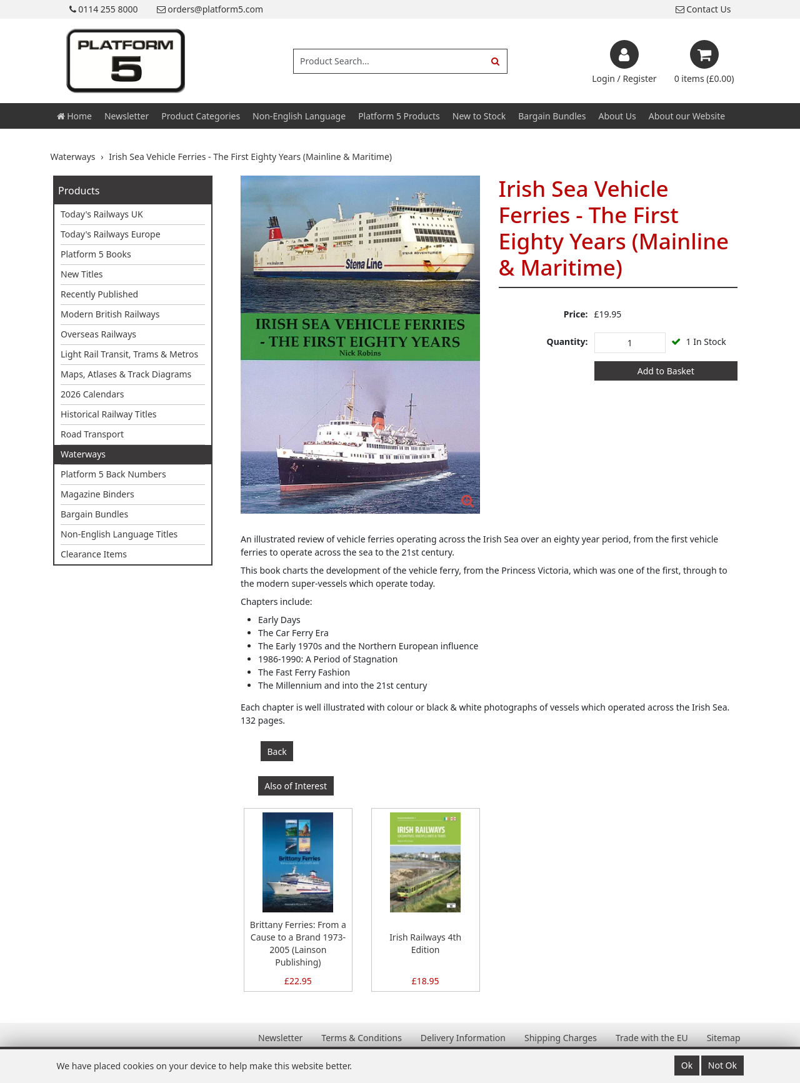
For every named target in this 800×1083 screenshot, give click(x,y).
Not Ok (722, 1065)
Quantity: (567, 341)
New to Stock (479, 116)
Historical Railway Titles (109, 414)
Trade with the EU (652, 1038)
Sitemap (724, 1038)
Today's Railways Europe (111, 234)
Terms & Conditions (361, 1038)
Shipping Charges (560, 1038)
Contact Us (703, 9)
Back (277, 751)
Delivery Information (463, 1038)
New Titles (82, 274)
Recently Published (99, 294)
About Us (617, 116)
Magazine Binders (97, 494)
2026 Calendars (92, 394)
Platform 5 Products (399, 116)
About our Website (687, 116)
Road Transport (92, 434)
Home (74, 116)
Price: (576, 314)
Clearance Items (94, 554)
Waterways (83, 454)
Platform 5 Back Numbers (113, 474)
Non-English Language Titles (119, 534)
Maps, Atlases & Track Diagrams (126, 374)
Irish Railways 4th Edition (425, 943)
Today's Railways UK (102, 214)
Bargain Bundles (552, 116)
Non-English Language (299, 116)
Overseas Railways (98, 334)
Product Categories (200, 116)
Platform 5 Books (96, 254)
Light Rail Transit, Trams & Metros (129, 354)
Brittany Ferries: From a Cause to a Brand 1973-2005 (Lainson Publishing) (298, 943)
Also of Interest (295, 786)
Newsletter (126, 116)
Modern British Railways (110, 314)
